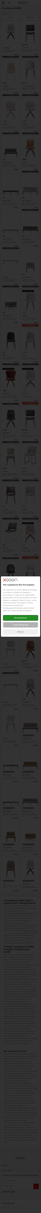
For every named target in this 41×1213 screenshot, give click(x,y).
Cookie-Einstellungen (21, 625)
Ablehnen (20, 632)
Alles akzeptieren (20, 618)
